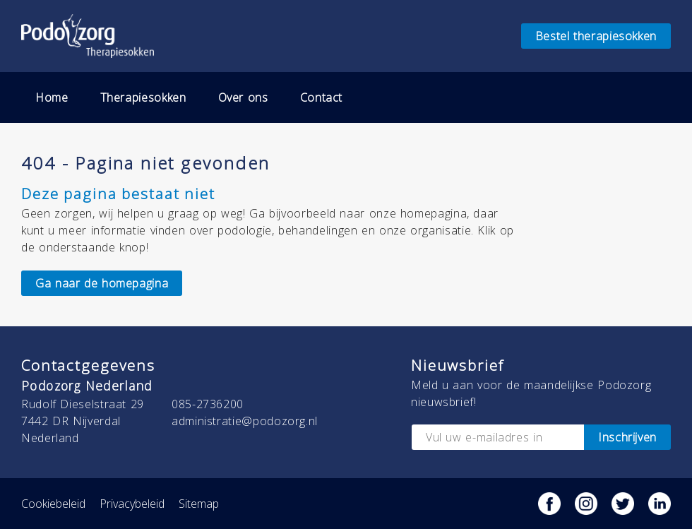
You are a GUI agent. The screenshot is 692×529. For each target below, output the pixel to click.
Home (51, 97)
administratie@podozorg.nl (245, 421)
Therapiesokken (143, 97)
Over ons (243, 97)
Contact (321, 97)
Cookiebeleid (53, 503)
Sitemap (199, 503)
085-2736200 (208, 404)
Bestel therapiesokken (596, 36)
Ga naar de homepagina (101, 283)
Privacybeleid (132, 503)
